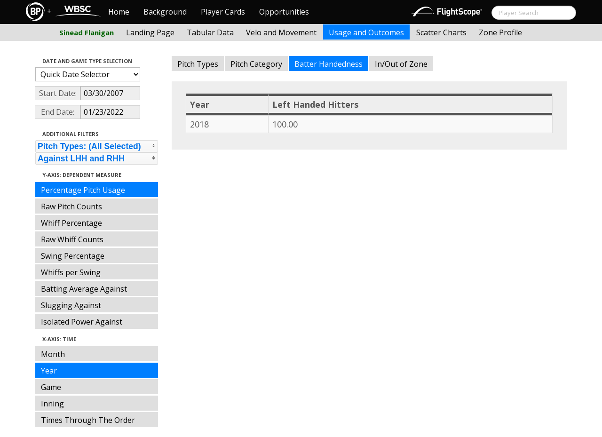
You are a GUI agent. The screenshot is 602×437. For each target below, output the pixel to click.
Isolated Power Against (81, 322)
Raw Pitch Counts (71, 206)
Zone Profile (500, 32)
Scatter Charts (441, 32)
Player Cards (223, 12)
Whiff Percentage (71, 223)
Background (165, 12)
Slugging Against (71, 305)
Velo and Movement (281, 32)
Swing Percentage (72, 256)
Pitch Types (197, 64)
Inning (52, 403)
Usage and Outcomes (366, 32)
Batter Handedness (328, 64)
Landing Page (150, 32)
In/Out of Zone (401, 64)
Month (53, 354)
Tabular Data (210, 32)
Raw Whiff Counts (72, 239)
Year (49, 370)
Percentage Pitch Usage (83, 190)
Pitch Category (256, 64)
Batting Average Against (84, 289)
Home (118, 12)
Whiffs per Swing (71, 272)
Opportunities (284, 12)
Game (51, 387)
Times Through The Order (88, 420)
